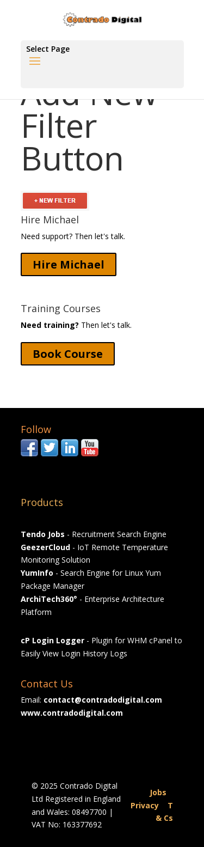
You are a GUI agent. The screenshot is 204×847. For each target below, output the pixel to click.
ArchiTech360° (49, 599)
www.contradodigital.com (72, 713)
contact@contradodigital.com (103, 699)
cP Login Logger (52, 640)
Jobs (158, 792)
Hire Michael (68, 264)
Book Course (68, 353)
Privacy (145, 805)
